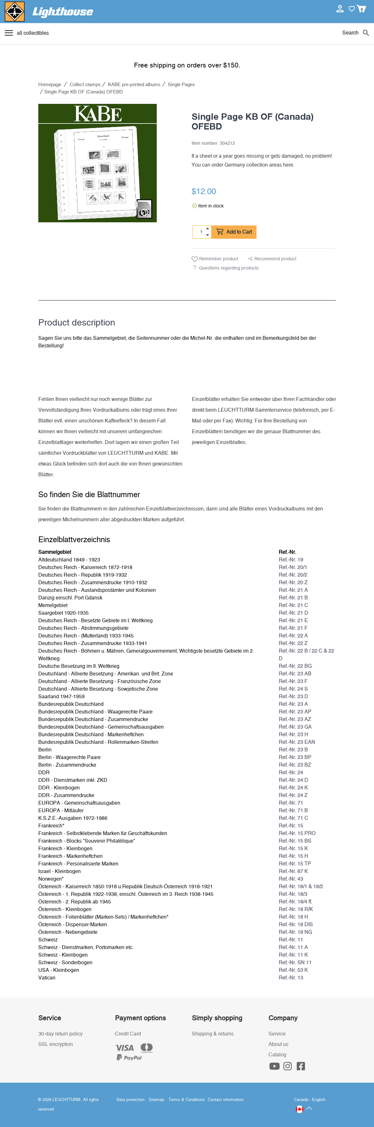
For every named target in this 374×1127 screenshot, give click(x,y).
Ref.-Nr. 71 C (293, 818)
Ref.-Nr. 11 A (293, 947)
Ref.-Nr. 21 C (293, 605)
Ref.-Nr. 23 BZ (295, 765)
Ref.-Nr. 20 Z (293, 582)
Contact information (226, 1100)
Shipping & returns (213, 1033)
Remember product (215, 259)
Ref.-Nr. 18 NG (295, 932)
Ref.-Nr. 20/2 (293, 575)
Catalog (277, 1054)
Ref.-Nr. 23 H (293, 734)
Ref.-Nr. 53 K (293, 970)
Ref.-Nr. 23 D (293, 696)
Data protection (130, 1100)
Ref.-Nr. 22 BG (295, 666)
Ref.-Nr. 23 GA (295, 727)
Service (277, 1033)
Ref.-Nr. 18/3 (293, 894)
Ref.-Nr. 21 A (293, 590)
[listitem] (97, 163)
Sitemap (156, 1100)
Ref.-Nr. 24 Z (293, 795)
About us (278, 1044)
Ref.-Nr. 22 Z (293, 643)
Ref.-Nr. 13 (291, 977)
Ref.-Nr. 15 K (293, 848)
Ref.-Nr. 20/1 (293, 567)
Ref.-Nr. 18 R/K (296, 909)
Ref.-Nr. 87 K (293, 871)
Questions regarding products (229, 268)
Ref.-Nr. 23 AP (295, 711)
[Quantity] (201, 232)
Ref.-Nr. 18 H (293, 917)
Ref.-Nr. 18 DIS (296, 924)
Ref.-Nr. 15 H (293, 856)
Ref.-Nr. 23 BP (295, 757)
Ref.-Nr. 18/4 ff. (295, 901)
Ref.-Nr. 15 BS (295, 841)
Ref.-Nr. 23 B (293, 749)
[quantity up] (207, 228)
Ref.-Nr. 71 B (293, 810)
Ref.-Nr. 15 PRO (297, 833)
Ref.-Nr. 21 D (293, 613)
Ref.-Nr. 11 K (293, 955)
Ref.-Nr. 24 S (293, 689)
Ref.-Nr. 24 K (293, 787)
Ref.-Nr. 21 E (293, 620)
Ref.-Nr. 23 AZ (295, 719)
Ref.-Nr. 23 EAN (297, 742)
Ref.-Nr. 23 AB (295, 673)
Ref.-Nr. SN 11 (295, 962)
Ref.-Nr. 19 (291, 559)
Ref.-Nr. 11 (291, 939)
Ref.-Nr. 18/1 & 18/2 (301, 886)
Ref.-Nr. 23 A (293, 704)
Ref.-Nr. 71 (291, 803)
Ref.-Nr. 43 (291, 879)
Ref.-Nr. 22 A (293, 635)
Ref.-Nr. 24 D (293, 780)
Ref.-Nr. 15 (291, 825)
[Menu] (27, 33)
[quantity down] (207, 235)
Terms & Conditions (186, 1100)
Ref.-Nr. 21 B (293, 597)
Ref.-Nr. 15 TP (295, 863)
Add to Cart (234, 232)
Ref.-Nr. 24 (291, 772)
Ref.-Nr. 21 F (293, 628)
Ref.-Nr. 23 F (293, 681)
